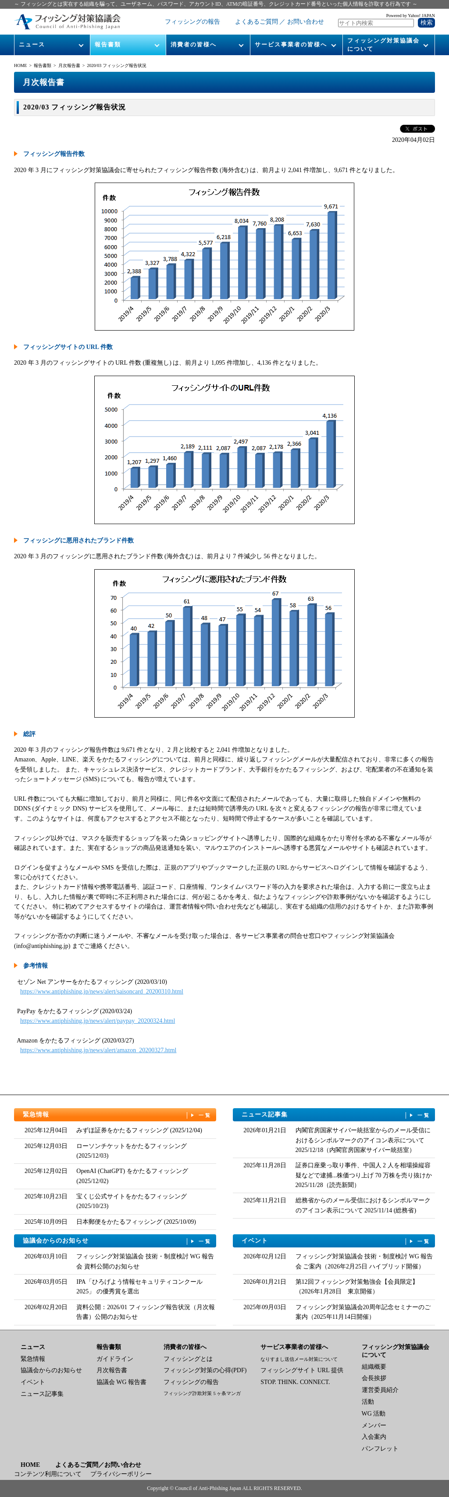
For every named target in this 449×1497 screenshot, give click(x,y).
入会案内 (374, 1437)
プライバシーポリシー (121, 1474)
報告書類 (108, 44)
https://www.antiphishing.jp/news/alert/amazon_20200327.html (98, 1050)
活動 (368, 1401)
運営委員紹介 (380, 1390)
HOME (20, 65)
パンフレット (380, 1448)
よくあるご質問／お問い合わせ (98, 1465)
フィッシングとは (188, 1359)
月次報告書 (69, 65)
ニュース (32, 44)
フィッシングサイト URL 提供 (301, 1370)
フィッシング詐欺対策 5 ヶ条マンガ (202, 1393)
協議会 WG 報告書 (121, 1382)
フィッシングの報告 (192, 21)
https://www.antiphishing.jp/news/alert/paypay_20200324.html (97, 1021)
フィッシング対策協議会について (383, 44)
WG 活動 (374, 1413)
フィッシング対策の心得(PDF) (205, 1370)
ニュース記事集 (336, 1115)
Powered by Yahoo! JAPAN (410, 15)
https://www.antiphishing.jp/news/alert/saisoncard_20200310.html (101, 991)
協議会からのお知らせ (117, 1241)
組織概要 (374, 1366)
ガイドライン (114, 1359)
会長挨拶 (374, 1378)
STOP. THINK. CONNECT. (295, 1382)
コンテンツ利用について (48, 1474)
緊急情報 (117, 1115)
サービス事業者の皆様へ (291, 44)
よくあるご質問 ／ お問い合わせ (279, 21)
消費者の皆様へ (194, 44)
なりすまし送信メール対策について (299, 1359)
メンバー (374, 1425)
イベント (336, 1241)
